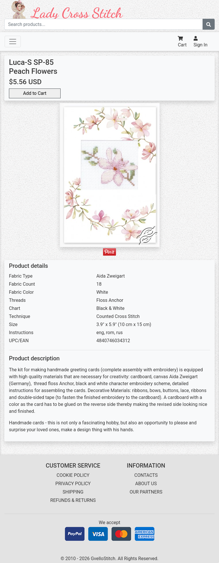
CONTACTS (146, 475)
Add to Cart (34, 93)
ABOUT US (146, 483)
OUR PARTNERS (146, 492)
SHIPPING (73, 492)
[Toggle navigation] (13, 41)
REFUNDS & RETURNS (73, 500)
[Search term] (103, 24)
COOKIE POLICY (73, 475)
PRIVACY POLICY (73, 483)
